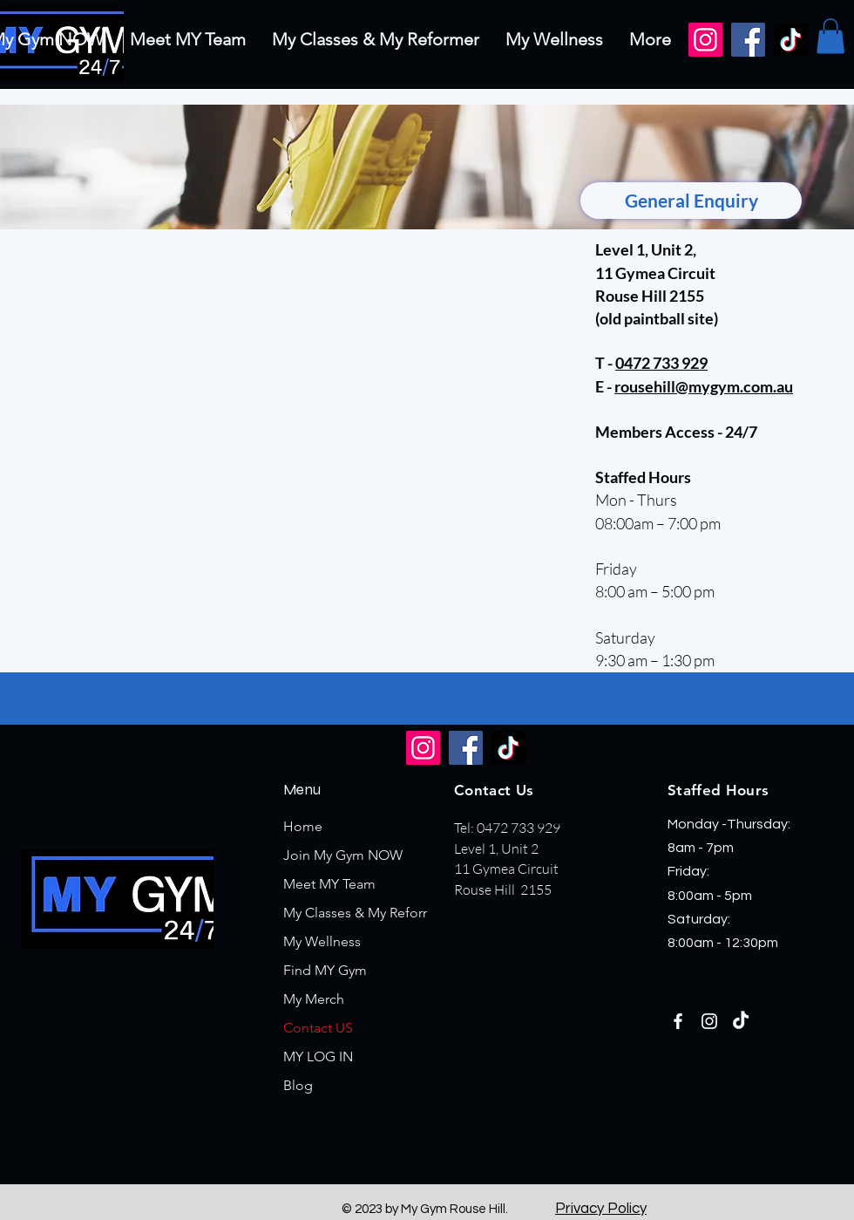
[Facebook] (748, 40)
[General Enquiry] (691, 200)
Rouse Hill (502, 945)
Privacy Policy (601, 1209)
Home (302, 826)
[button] (830, 36)
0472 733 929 (661, 362)
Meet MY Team (329, 884)
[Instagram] (705, 40)
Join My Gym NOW (343, 855)
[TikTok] (791, 40)
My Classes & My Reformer (365, 912)
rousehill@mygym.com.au (703, 386)
